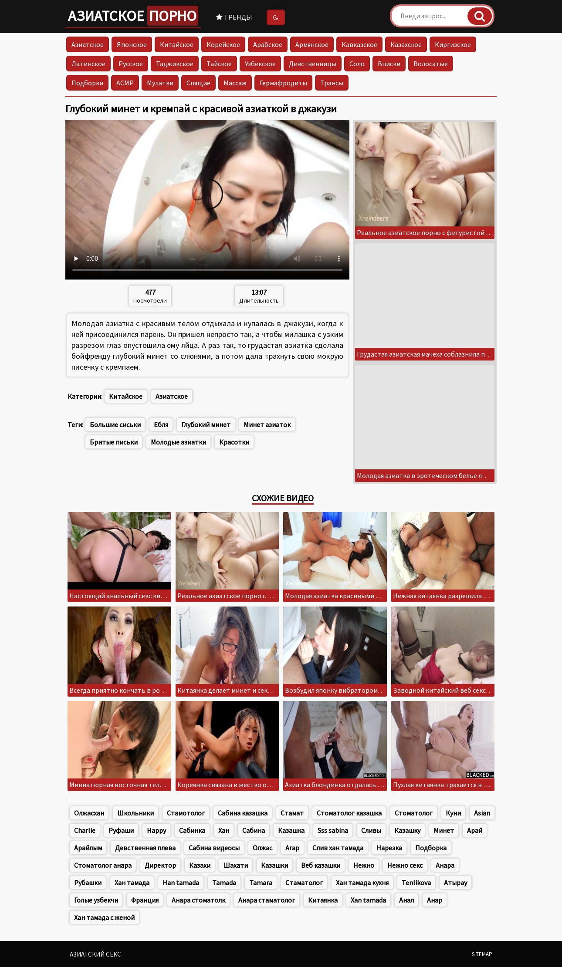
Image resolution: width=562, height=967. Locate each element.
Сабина (253, 830)
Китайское (176, 44)
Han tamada (181, 882)
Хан (223, 830)
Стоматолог (414, 813)
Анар (434, 900)
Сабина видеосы (214, 847)
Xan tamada (368, 900)
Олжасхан (89, 813)
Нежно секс (405, 865)
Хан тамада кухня (362, 882)
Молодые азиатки (178, 442)
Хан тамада (132, 882)
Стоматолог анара (103, 865)
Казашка (291, 830)
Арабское (267, 44)
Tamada (224, 882)
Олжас (262, 847)
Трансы (331, 82)
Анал (406, 900)
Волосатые (430, 63)
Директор (160, 865)
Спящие (198, 82)
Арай (474, 830)
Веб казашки (320, 865)
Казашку (407, 830)
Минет (443, 830)
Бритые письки (114, 442)
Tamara (260, 882)
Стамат (292, 813)
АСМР (125, 82)
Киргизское (453, 44)
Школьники (135, 813)
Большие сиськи (115, 424)
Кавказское (359, 44)
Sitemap (482, 954)
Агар (292, 847)
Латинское (88, 63)
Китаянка (323, 900)
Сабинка (192, 830)
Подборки (87, 82)
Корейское (223, 44)
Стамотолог (186, 813)
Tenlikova (416, 882)
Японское (132, 44)
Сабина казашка (242, 813)
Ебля (161, 424)
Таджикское (174, 63)
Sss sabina (333, 830)
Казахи (199, 865)
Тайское (219, 63)
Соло (357, 63)
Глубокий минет (205, 424)
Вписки (389, 63)
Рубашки (88, 882)
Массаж (235, 82)
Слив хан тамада (337, 847)
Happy (156, 830)
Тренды (234, 17)
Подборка (431, 847)
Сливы (371, 830)
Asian (482, 813)
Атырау (455, 882)
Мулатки (160, 82)
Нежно (363, 865)
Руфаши (121, 830)
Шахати (235, 865)
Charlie (84, 830)
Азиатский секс (95, 954)
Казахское (406, 44)
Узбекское (260, 63)
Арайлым (88, 847)
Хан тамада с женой (104, 917)
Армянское (311, 44)
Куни (453, 813)
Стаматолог (304, 882)
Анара (445, 865)
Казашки (274, 865)
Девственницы (312, 63)
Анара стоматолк (198, 900)
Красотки (234, 442)
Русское (130, 63)
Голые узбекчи (96, 900)
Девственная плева (145, 847)
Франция (145, 900)
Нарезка (389, 847)
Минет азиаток (267, 424)
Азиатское (133, 16)
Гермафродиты (283, 82)
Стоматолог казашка (349, 813)
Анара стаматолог (266, 900)
